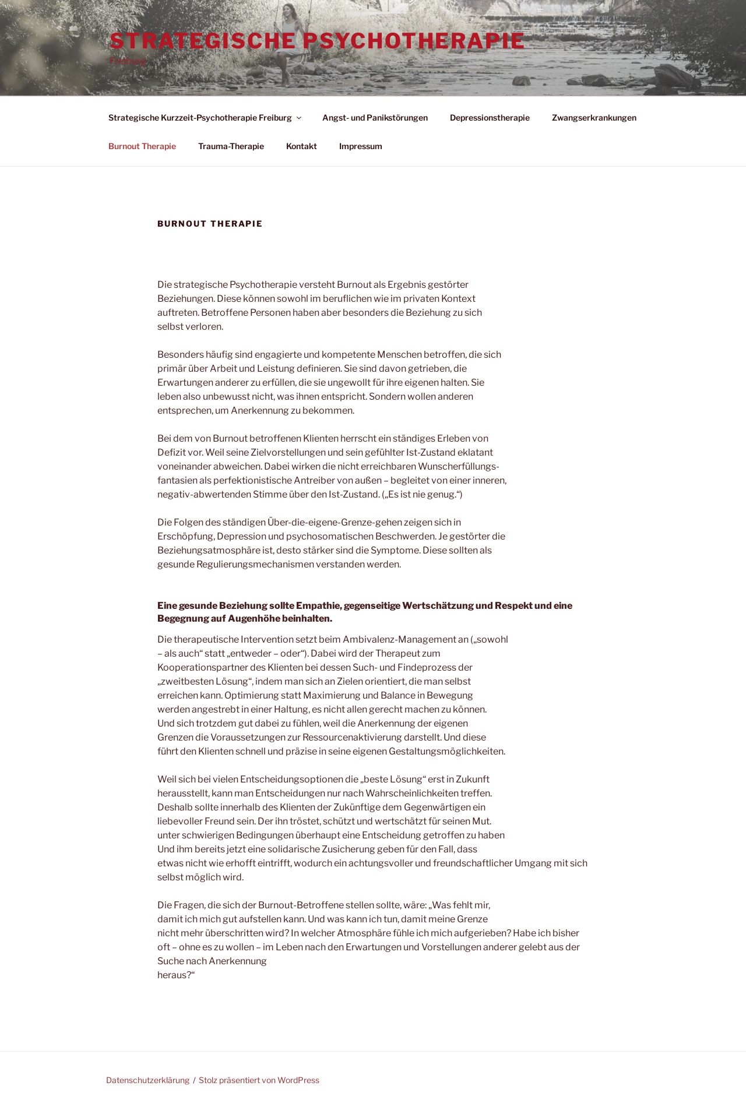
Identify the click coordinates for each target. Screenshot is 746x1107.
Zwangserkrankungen (594, 117)
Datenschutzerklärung (147, 1080)
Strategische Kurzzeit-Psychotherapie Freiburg (205, 117)
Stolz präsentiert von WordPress (259, 1080)
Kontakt (301, 146)
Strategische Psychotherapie (318, 41)
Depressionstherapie (490, 117)
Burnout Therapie (142, 146)
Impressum (360, 146)
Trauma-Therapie (231, 146)
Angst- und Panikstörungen (375, 117)
